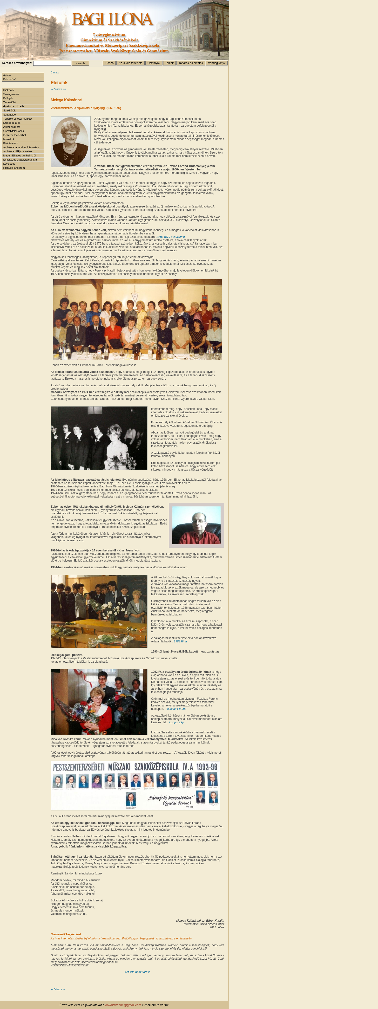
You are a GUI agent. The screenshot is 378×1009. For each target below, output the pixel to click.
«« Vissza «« (58, 89)
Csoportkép (176, 722)
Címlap (55, 72)
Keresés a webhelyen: (17, 63)
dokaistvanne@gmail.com (123, 1005)
